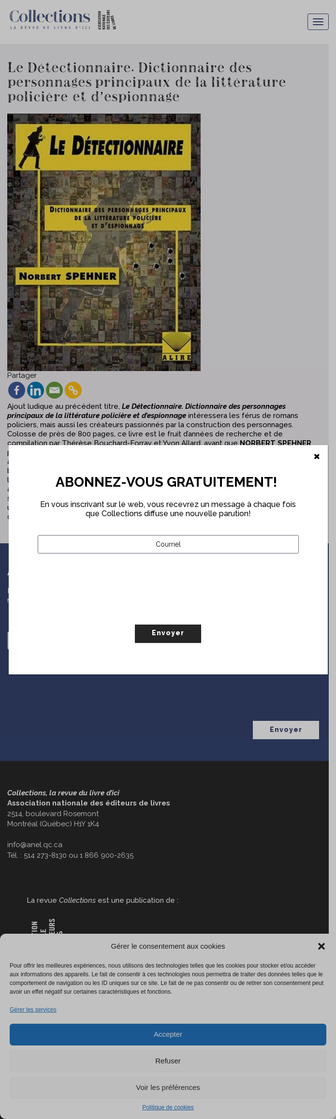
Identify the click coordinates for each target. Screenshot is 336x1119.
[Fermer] (317, 456)
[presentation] (111, 609)
